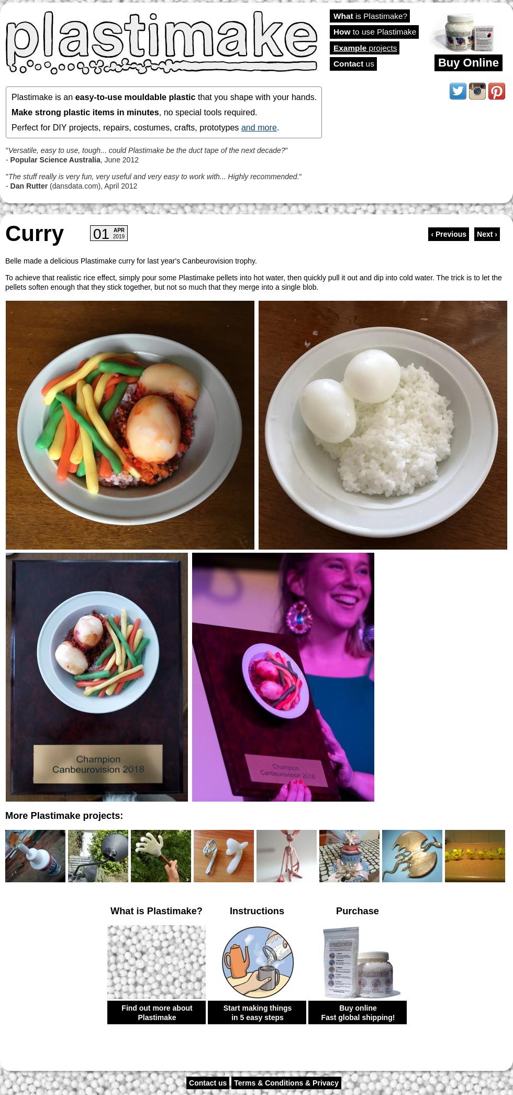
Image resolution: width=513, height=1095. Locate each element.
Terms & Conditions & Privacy (286, 1083)
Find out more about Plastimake (156, 1013)
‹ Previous (448, 234)
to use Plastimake (374, 31)
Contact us (208, 1083)
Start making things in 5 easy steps (258, 1013)
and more (259, 127)
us (353, 63)
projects (365, 47)
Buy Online (468, 62)
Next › (487, 234)
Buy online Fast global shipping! (358, 1013)
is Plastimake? (370, 16)
